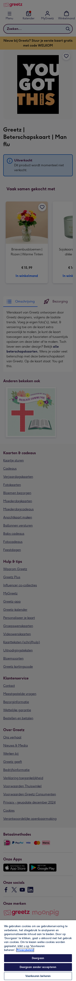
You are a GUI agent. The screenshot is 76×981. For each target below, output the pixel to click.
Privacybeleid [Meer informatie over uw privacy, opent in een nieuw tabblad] (25, 950)
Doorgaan (38, 958)
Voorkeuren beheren (38, 976)
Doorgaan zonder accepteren (38, 967)
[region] (38, 950)
